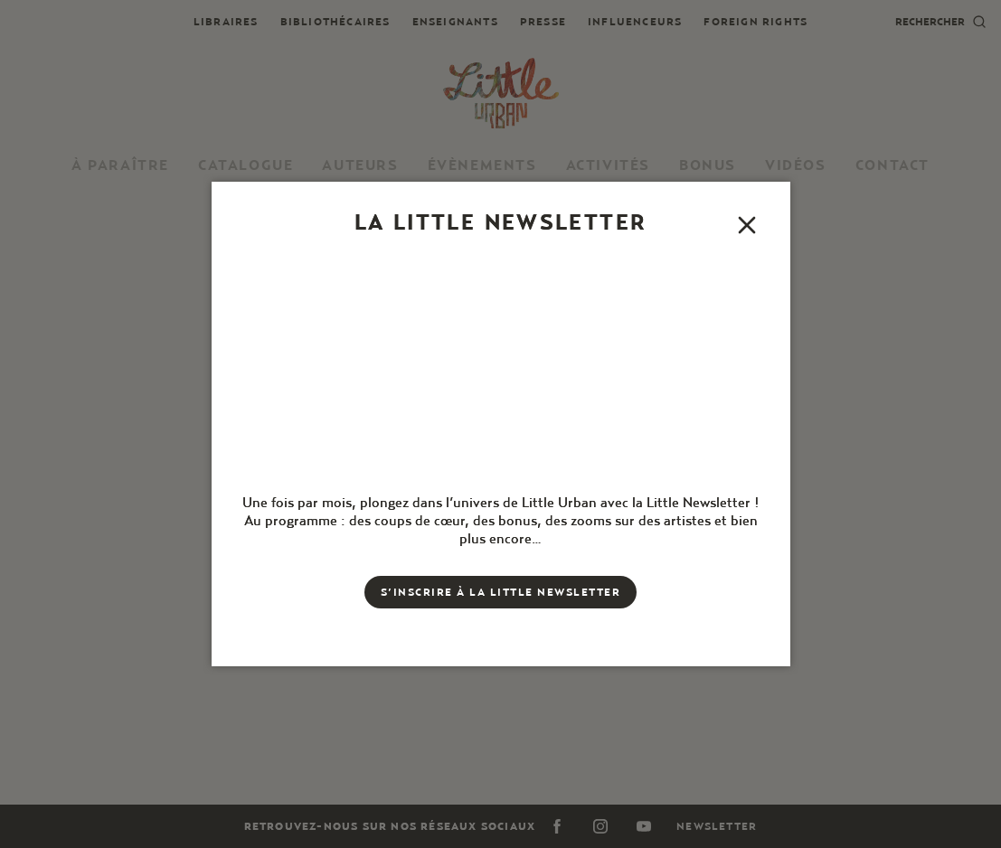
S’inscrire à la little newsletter (501, 592)
